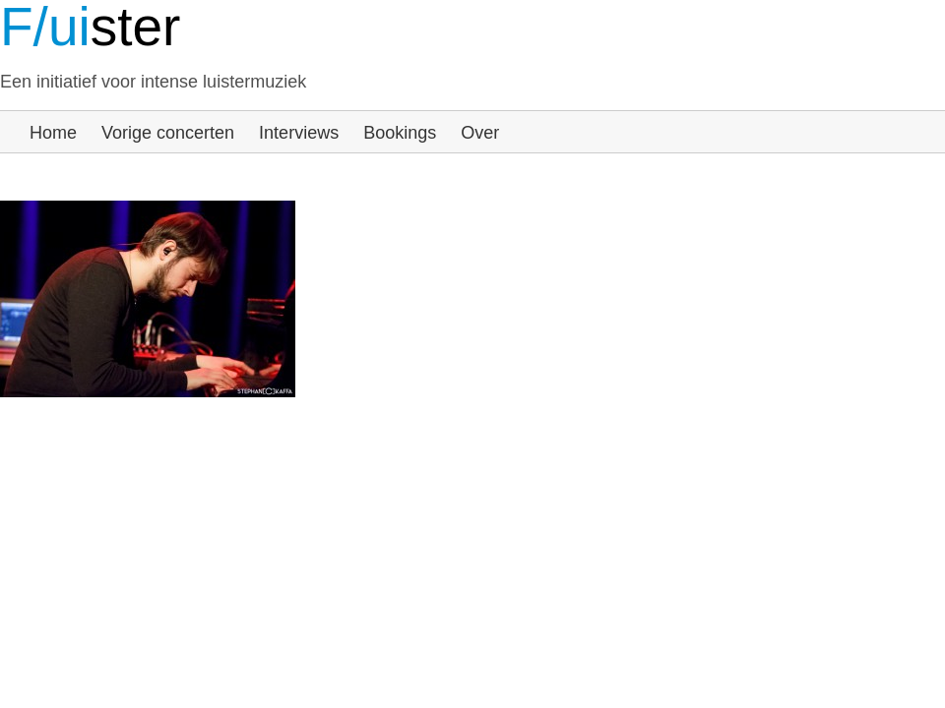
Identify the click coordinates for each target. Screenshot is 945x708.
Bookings (399, 133)
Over (480, 133)
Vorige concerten (167, 133)
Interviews (299, 133)
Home (53, 133)
